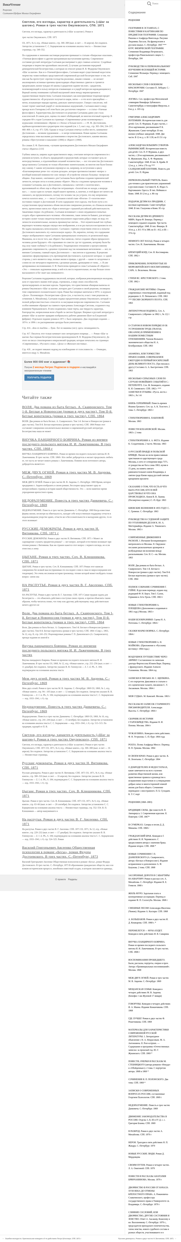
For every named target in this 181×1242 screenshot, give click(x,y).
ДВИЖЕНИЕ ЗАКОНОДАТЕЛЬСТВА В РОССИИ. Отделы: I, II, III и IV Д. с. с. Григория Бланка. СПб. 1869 (147, 1119)
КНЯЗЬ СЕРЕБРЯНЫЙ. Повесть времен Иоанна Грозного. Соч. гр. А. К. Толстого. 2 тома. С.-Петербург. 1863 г (149, 406)
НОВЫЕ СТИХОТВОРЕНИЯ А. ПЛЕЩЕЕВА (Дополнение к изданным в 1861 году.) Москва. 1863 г (147, 608)
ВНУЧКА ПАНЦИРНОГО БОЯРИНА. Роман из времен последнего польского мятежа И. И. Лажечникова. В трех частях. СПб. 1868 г (66, 444)
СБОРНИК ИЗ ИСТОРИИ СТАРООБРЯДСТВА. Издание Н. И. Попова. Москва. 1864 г (145, 722)
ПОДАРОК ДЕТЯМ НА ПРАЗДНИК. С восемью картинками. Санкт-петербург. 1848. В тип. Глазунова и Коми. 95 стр (147, 204)
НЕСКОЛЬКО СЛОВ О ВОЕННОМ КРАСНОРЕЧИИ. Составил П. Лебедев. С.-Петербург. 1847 (149, 87)
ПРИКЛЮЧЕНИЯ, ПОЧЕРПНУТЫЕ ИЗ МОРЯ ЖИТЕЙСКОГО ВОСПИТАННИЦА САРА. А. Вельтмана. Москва (149, 266)
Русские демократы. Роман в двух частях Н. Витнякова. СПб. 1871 (146, 1239)
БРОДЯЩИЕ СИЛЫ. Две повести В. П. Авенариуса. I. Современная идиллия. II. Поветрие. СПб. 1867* (147, 813)
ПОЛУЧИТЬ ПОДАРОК (39, 377)
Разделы (72, 879)
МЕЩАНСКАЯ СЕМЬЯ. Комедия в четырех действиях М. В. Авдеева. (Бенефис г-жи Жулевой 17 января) (145, 992)
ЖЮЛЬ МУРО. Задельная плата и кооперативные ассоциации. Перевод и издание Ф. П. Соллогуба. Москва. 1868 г (148, 896)
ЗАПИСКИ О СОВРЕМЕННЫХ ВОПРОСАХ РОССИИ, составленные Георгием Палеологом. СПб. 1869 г (146, 1093)
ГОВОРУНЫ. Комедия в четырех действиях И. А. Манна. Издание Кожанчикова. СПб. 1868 (149, 1007)
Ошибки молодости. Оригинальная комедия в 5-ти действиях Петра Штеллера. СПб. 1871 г (43, 1239)
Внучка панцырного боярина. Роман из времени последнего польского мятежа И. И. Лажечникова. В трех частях (66, 650)
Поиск (152, 3)
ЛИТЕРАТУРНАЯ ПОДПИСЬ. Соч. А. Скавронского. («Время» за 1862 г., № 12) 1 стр (148, 314)
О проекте (60, 879)
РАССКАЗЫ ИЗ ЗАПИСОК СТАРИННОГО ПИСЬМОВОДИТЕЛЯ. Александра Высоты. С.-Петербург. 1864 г (149, 707)
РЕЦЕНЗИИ (134, 20)
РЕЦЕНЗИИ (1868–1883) (140, 802)
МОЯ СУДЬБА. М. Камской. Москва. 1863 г (149, 696)
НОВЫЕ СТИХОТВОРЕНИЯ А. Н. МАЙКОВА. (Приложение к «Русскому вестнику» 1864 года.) (147, 645)
